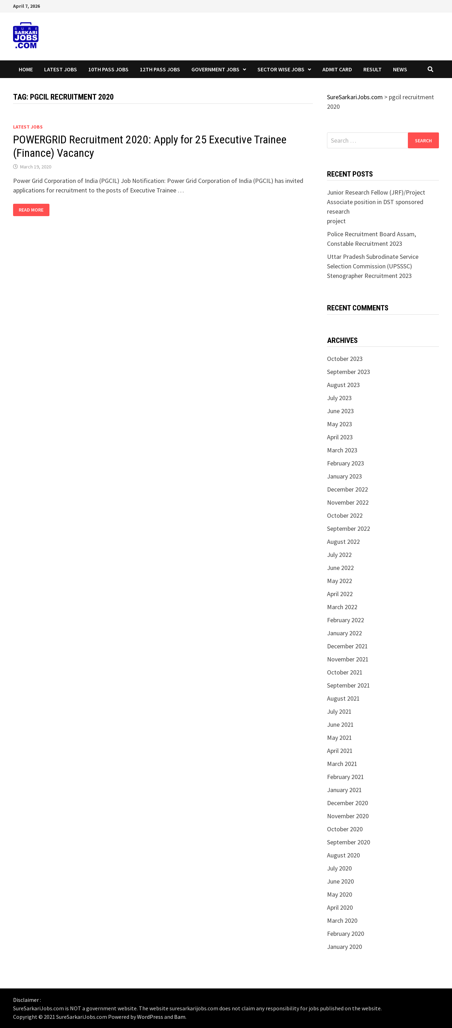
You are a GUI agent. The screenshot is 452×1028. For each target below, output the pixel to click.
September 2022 (348, 528)
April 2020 (340, 907)
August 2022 (343, 541)
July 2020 (339, 868)
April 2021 (340, 751)
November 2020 (348, 816)
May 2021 (339, 737)
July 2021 (339, 711)
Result (372, 69)
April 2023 (340, 437)
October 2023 (345, 359)
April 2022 (340, 594)
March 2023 (342, 450)
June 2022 (340, 568)
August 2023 (343, 385)
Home (26, 69)
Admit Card (337, 69)
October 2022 (345, 515)
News (400, 69)
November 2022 (348, 502)
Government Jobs (215, 69)
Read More (33, 210)
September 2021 (348, 685)
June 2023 (340, 411)
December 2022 (347, 489)
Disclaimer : (27, 999)
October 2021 (345, 672)
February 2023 (345, 463)
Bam (179, 1016)
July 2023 (339, 398)
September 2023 (348, 372)
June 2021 (340, 724)
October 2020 (345, 829)
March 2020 (342, 920)
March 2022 (342, 607)
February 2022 (345, 620)
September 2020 (348, 842)
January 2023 (344, 476)
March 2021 (342, 764)
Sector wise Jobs (280, 69)
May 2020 (339, 894)
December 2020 (347, 803)
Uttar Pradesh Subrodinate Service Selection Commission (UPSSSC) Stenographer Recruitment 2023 (372, 266)
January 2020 (344, 947)
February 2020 (345, 933)
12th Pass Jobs (160, 69)
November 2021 (348, 659)
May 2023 (339, 424)
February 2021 (345, 777)
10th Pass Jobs (108, 69)
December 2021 (347, 646)
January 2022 (344, 633)
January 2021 (344, 790)
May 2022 (339, 581)
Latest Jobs (60, 69)
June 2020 (340, 881)
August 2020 (343, 855)
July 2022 (339, 555)
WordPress (150, 1016)
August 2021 (343, 698)
